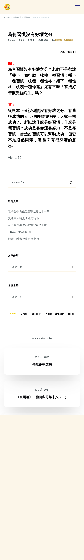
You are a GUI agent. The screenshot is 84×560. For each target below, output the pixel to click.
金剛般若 (68, 40)
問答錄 (58, 40)
